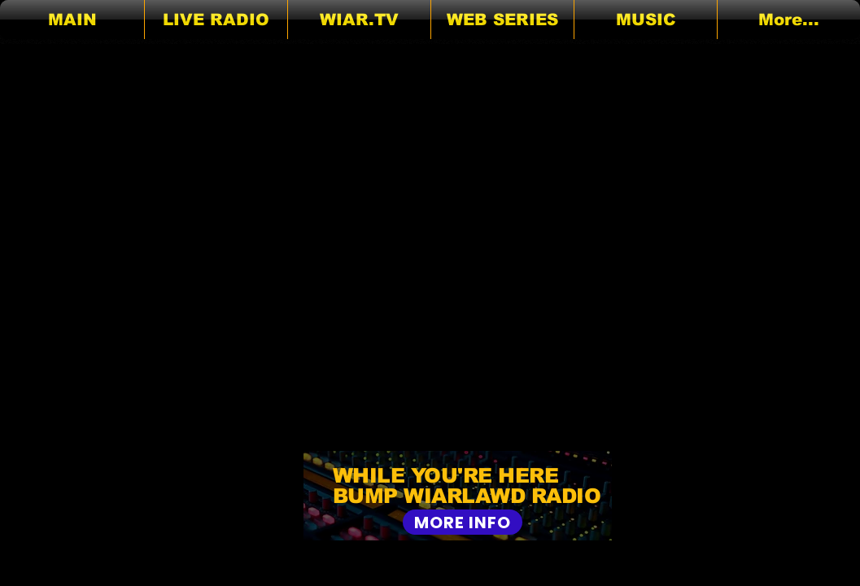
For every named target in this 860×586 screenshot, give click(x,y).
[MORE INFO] (462, 522)
